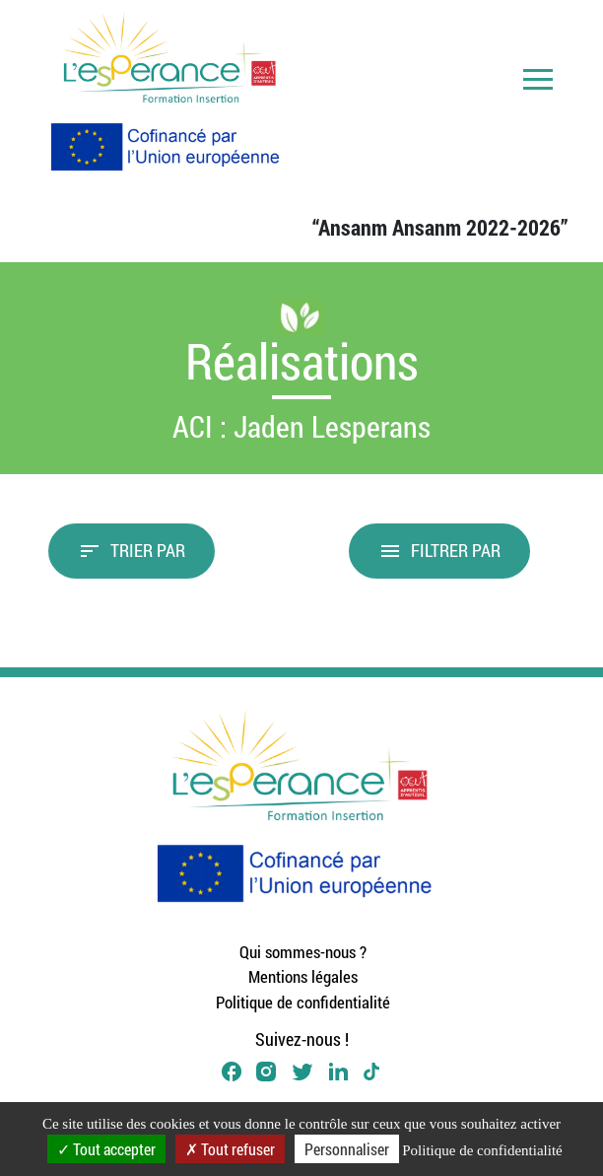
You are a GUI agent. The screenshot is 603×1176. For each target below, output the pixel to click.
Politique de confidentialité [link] (482, 1150)
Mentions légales (303, 976)
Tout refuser (230, 1149)
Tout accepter (106, 1149)
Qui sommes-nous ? (303, 951)
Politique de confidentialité (303, 1002)
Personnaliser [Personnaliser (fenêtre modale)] (346, 1149)
